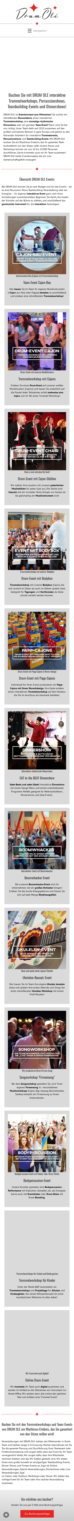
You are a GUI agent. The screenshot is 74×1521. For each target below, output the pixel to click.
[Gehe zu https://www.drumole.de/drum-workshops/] (37, 556)
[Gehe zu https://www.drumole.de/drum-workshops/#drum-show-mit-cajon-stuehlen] (37, 457)
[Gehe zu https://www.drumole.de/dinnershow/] (37, 756)
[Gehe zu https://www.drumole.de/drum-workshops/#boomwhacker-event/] (37, 856)
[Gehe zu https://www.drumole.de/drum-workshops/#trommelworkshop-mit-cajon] (37, 357)
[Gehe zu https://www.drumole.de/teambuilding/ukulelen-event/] (37, 956)
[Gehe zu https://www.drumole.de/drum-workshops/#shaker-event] (37, 1159)
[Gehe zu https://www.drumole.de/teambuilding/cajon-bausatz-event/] (37, 259)
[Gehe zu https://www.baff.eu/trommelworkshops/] (37, 1258)
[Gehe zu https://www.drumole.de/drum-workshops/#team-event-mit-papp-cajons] (37, 656)
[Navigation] (37, 30)
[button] (6, 1515)
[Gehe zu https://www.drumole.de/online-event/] (37, 1358)
